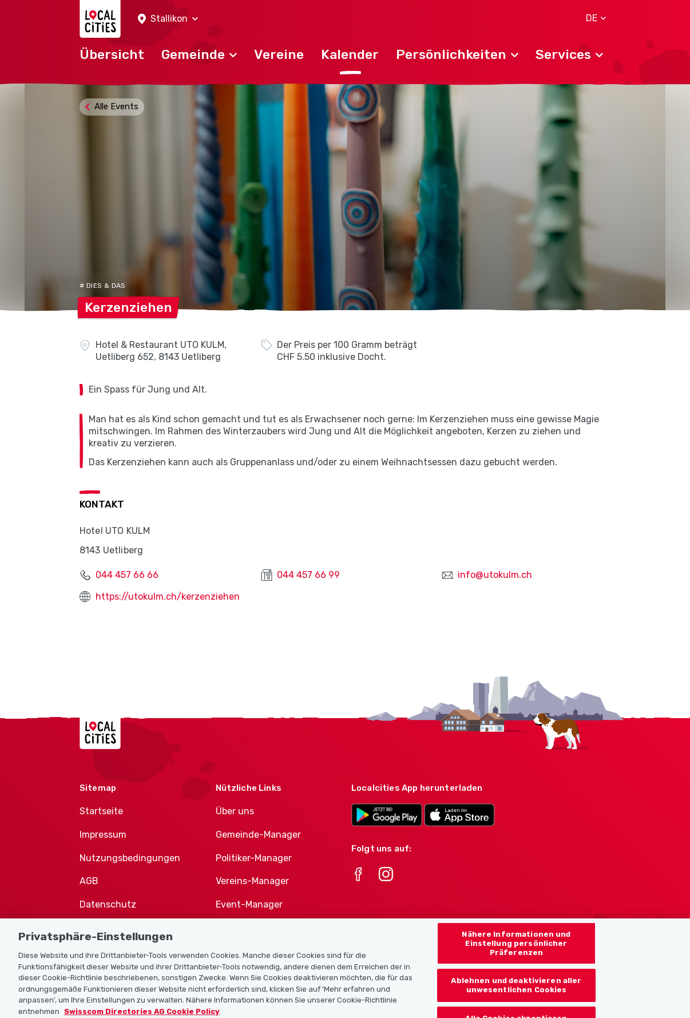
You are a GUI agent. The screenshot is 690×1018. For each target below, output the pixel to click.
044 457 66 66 (127, 574)
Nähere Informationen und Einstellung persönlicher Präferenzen (516, 950)
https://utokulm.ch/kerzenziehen (168, 596)
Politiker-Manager (254, 858)
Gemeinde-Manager (258, 834)
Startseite (101, 811)
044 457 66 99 (308, 574)
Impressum (103, 834)
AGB (89, 881)
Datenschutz (108, 904)
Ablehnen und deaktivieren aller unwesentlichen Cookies (516, 992)
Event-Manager (249, 904)
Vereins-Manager (252, 881)
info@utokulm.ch (495, 574)
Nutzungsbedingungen (130, 858)
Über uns (235, 811)
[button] (168, 19)
